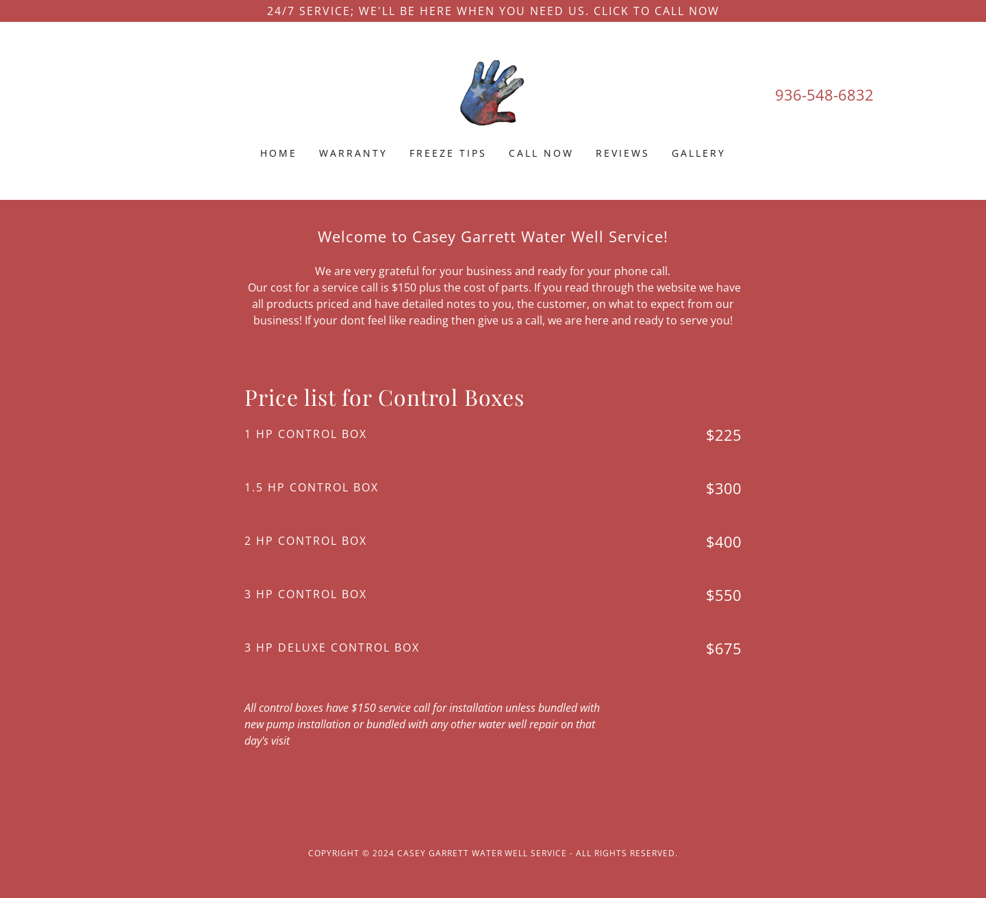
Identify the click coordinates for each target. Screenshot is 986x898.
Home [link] (278, 152)
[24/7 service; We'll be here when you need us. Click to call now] (493, 11)
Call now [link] (541, 152)
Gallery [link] (699, 152)
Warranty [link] (353, 152)
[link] (493, 93)
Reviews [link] (623, 152)
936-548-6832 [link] (824, 94)
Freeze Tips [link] (448, 152)
